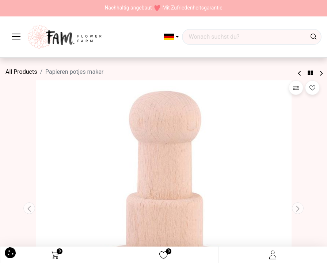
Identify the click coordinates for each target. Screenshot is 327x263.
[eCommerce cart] (54, 255)
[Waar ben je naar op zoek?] (313, 37)
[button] (171, 37)
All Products (21, 71)
